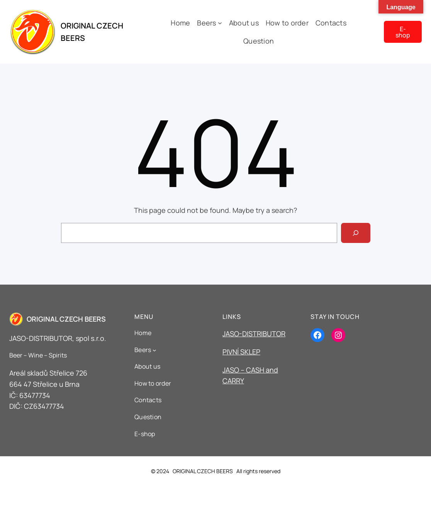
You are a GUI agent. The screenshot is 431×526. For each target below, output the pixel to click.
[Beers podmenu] (220, 23)
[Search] (355, 233)
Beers (206, 22)
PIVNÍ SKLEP (241, 351)
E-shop (402, 32)
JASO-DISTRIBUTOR (253, 333)
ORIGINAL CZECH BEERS (66, 319)
